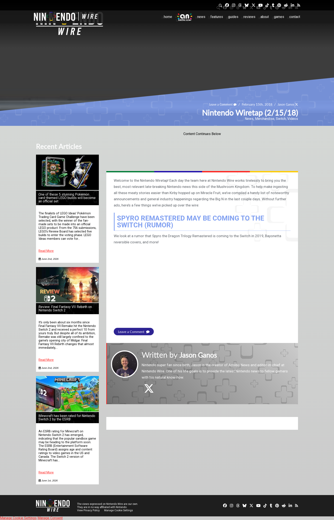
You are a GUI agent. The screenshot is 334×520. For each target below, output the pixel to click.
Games (279, 17)
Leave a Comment (218, 104)
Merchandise (264, 119)
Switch (281, 119)
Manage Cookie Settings (119, 510)
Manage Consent (50, 518)
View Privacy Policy (88, 510)
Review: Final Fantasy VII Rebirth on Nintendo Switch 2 (65, 308)
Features (216, 17)
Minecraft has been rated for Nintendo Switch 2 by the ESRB (67, 417)
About (265, 17)
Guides (233, 17)
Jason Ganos (284, 104)
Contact (294, 17)
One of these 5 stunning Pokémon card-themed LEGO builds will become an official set (67, 197)
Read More (46, 251)
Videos (292, 119)
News (201, 17)
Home (168, 17)
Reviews (249, 17)
